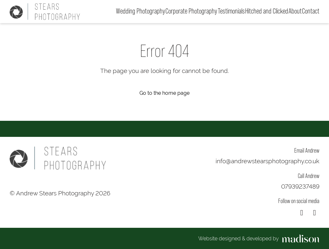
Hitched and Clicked (266, 11)
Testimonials (231, 11)
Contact (310, 11)
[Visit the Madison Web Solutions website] (258, 239)
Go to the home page (164, 93)
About (295, 11)
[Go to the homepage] (45, 11)
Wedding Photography (140, 11)
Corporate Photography (191, 11)
